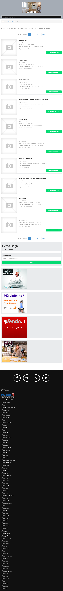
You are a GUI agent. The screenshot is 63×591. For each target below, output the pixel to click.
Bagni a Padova (4, 563)
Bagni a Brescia (4, 473)
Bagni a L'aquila (4, 488)
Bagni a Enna (4, 482)
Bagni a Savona (4, 576)
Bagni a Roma (4, 449)
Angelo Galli (23, 60)
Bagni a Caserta (5, 477)
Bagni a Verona (4, 586)
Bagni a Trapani (5, 518)
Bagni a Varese (4, 459)
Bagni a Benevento (5, 533)
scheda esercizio (53, 52)
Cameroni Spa (23, 119)
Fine (43, 34)
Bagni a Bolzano (5, 410)
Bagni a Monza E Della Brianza (8, 560)
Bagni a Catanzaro (5, 415)
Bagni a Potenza (5, 507)
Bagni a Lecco (4, 553)
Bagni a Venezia (5, 522)
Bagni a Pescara (5, 566)
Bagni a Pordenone (5, 444)
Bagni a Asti (4, 405)
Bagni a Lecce (4, 490)
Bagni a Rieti (4, 510)
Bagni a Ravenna (5, 508)
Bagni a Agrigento (5, 402)
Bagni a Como (4, 541)
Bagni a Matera (4, 432)
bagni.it (3, 389)
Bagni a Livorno (4, 429)
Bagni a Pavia (4, 565)
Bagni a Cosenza (5, 417)
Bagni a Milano (4, 434)
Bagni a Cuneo (4, 419)
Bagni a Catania (5, 540)
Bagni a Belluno (4, 470)
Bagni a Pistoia (4, 568)
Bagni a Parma (4, 502)
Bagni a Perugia (5, 440)
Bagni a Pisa (4, 505)
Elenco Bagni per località (7, 399)
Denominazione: (6, 255)
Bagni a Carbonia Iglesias (7, 414)
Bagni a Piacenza (5, 442)
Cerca (31, 262)
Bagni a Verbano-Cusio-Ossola (8, 460)
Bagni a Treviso (4, 457)
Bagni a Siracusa (5, 515)
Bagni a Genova (5, 548)
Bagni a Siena (4, 452)
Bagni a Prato (4, 570)
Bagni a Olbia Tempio (6, 437)
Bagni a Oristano (5, 500)
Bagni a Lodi (4, 492)
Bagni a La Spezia (5, 551)
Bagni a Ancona (4, 528)
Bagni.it (4, 21)
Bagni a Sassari (4, 513)
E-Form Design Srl (24, 139)
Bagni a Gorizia (4, 424)
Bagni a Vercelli (4, 523)
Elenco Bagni (11, 21)
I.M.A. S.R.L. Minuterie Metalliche (28, 218)
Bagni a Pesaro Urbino (6, 503)
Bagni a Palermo (5, 439)
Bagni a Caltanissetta (6, 475)
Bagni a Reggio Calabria (6, 571)
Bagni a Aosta (4, 404)
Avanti (38, 34)
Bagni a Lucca (4, 555)
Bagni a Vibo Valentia (6, 462)
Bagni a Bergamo (5, 409)
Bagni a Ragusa (4, 445)
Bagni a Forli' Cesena (6, 422)
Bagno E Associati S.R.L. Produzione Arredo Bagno (33, 99)
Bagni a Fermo (4, 545)
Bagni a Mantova (5, 493)
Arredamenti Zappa (24, 80)
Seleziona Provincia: (7, 249)
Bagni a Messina (5, 558)
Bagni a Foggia (4, 546)
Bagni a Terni (4, 580)
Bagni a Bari (4, 531)
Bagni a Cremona (5, 480)
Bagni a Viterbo (4, 588)
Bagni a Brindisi (4, 536)
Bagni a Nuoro (4, 561)
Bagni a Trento (4, 581)
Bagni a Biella (4, 472)
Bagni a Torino (4, 455)
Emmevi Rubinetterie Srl (26, 158)
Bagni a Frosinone (5, 485)
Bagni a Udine (4, 583)
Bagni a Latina (4, 427)
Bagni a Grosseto (5, 487)
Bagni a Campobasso (6, 538)
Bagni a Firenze (4, 483)
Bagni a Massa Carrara (6, 556)
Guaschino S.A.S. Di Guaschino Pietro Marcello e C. (33, 178)
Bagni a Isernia (4, 425)
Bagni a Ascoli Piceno (6, 530)
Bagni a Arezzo (4, 467)
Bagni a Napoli (4, 435)
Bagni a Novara (4, 498)
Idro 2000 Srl (22, 198)
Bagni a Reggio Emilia (6, 447)
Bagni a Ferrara (4, 420)
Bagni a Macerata (5, 430)
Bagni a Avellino (5, 468)
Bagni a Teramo (5, 517)
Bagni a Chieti (4, 478)
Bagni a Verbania (5, 585)
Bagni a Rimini (4, 573)
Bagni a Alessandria (5, 465)
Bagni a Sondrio (5, 578)
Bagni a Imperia (5, 550)
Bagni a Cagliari (5, 412)
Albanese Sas (22, 40)
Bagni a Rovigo (4, 512)
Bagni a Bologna (5, 535)
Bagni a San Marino (5, 450)
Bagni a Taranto (5, 454)
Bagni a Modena (5, 497)
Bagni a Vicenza (5, 525)
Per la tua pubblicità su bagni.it (8, 397)
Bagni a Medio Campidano (7, 495)
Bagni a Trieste (4, 520)
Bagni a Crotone (5, 543)
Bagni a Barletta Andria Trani (8, 407)
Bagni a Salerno (5, 575)
